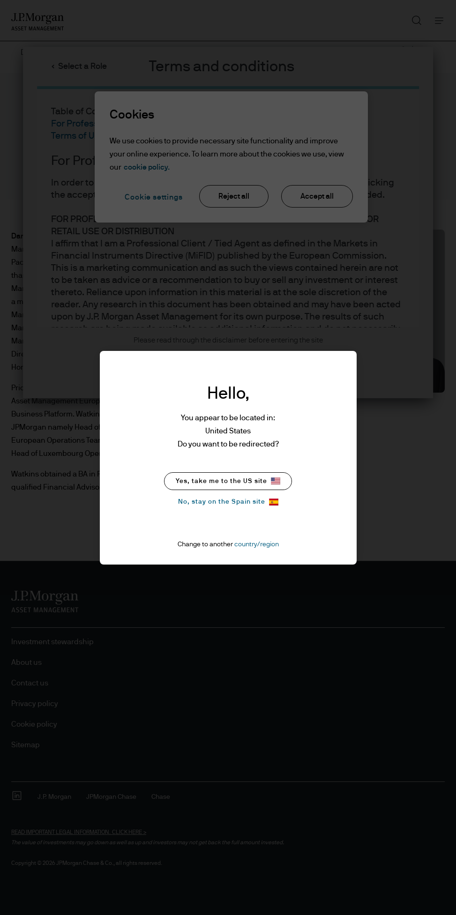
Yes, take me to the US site (228, 480)
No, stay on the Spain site (228, 502)
